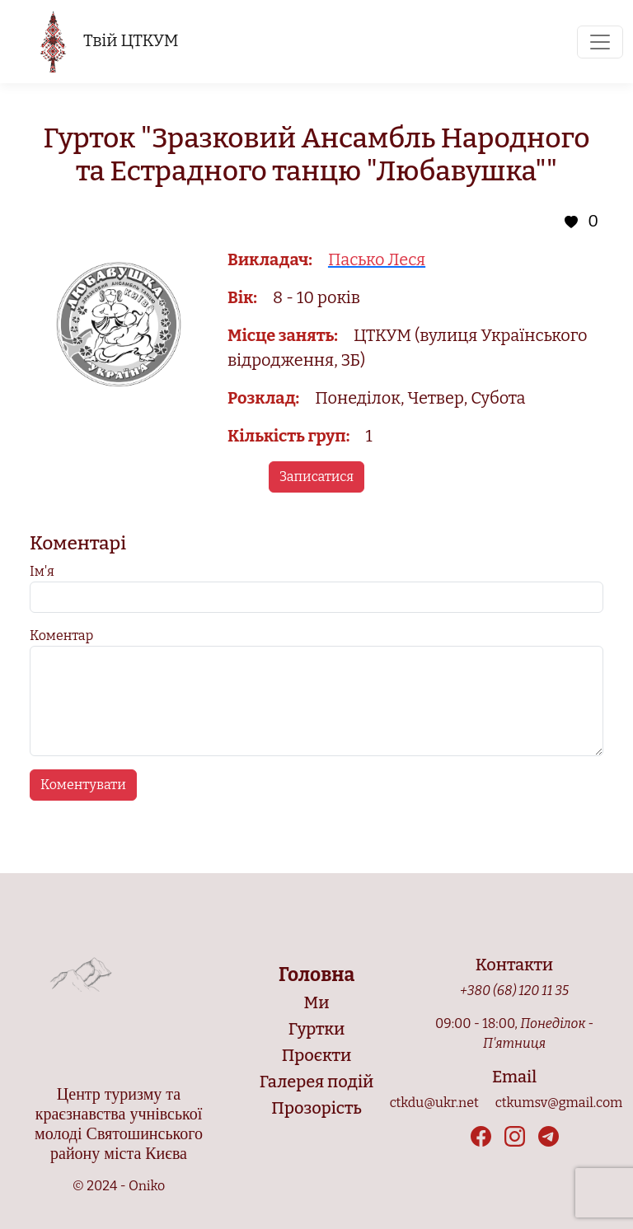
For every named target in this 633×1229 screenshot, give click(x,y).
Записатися (316, 476)
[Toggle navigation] (600, 42)
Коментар (61, 635)
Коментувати (83, 784)
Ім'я (42, 571)
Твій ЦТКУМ (109, 41)
